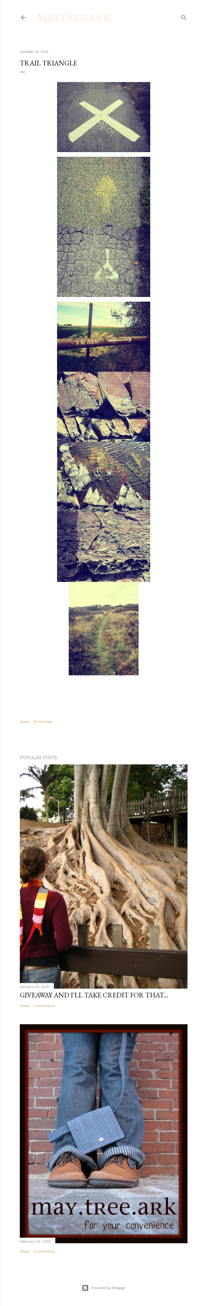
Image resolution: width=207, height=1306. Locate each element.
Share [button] (24, 721)
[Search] (184, 16)
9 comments (44, 1006)
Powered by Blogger (103, 1287)
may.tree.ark (74, 17)
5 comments (44, 1251)
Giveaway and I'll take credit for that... (94, 994)
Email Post (43, 721)
